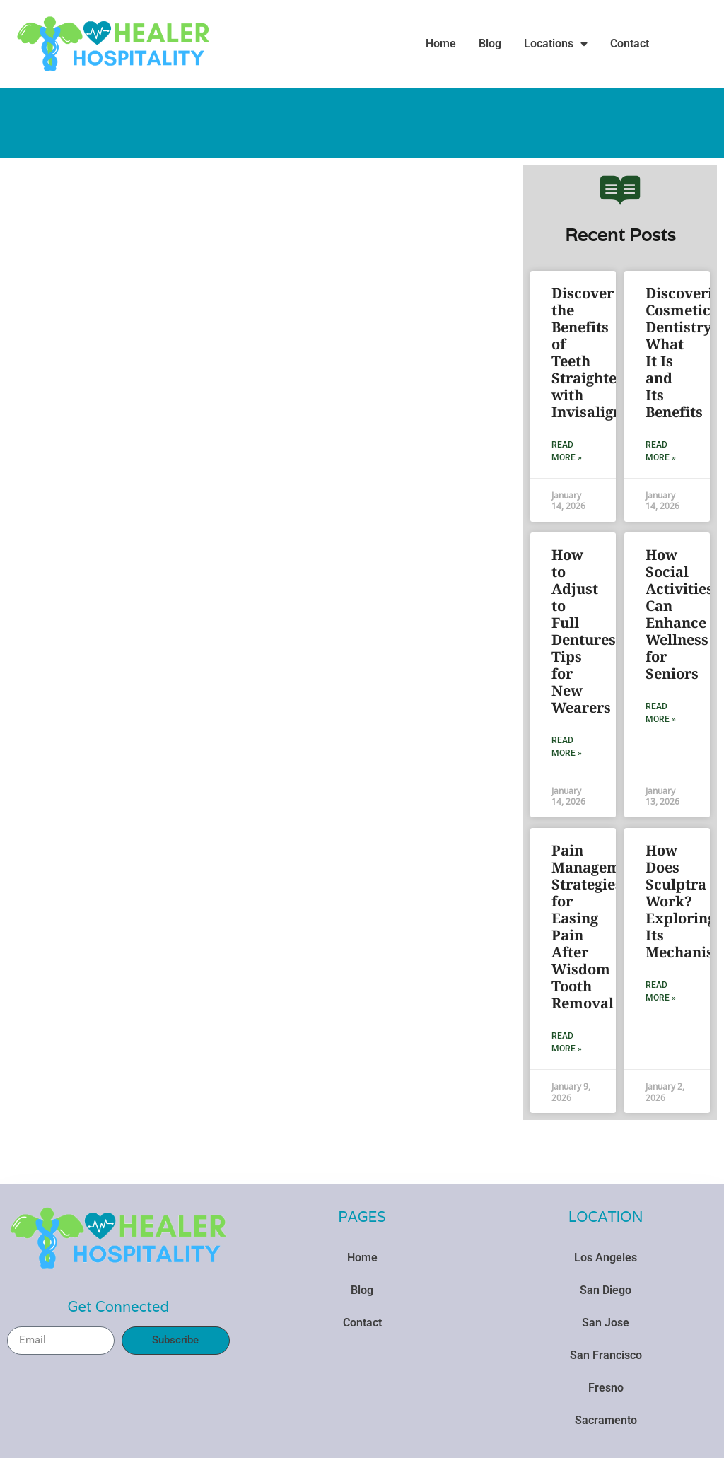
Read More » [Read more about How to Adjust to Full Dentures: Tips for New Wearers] (566, 746)
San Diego (605, 1290)
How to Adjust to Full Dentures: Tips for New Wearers (585, 631)
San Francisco (606, 1355)
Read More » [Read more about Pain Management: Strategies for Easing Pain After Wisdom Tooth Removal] (566, 1042)
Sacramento (606, 1420)
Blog (490, 43)
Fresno (606, 1387)
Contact (629, 43)
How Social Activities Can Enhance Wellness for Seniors (679, 614)
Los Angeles (605, 1257)
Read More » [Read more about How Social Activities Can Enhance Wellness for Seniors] (661, 712)
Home (441, 43)
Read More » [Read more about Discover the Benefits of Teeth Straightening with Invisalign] (566, 451)
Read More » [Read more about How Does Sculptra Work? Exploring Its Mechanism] (661, 991)
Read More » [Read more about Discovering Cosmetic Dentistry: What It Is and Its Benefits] (661, 451)
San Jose (605, 1322)
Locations (556, 44)
